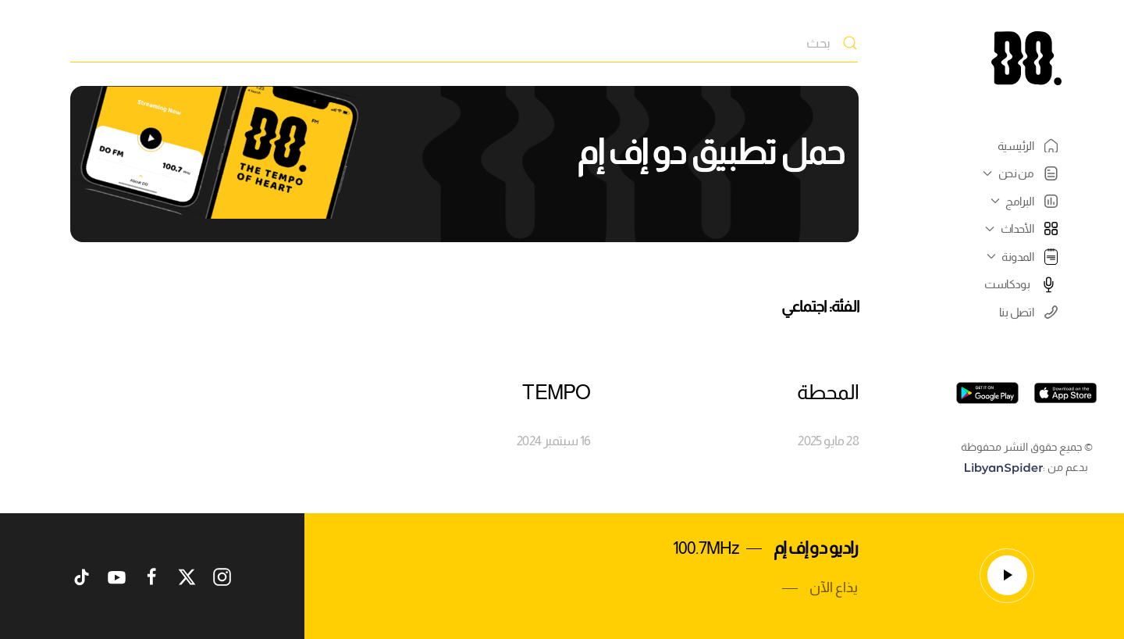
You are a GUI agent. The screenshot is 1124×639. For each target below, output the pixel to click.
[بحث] (464, 42)
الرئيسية (1028, 146)
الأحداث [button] (1019, 228)
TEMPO (556, 391)
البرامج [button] (1022, 201)
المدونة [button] (1020, 256)
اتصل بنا (1028, 312)
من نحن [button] (1018, 173)
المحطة (828, 391)
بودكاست (1021, 284)
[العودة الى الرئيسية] (1026, 58)
